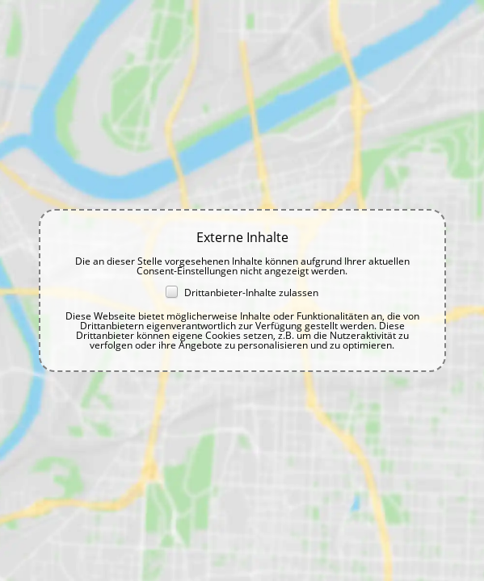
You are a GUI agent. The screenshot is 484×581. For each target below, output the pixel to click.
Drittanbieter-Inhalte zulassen (242, 292)
